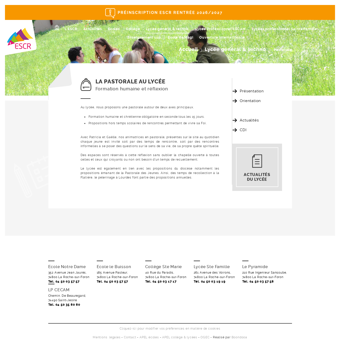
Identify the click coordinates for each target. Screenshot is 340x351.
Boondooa (239, 337)
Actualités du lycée (257, 177)
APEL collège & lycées (179, 337)
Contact (130, 337)
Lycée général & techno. (167, 29)
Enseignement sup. (144, 37)
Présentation (252, 91)
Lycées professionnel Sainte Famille (284, 29)
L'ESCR (71, 29)
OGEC (204, 337)
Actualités (92, 29)
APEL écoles (149, 337)
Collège (133, 29)
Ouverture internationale (221, 37)
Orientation (250, 101)
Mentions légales (107, 337)
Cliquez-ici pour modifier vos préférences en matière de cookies (170, 328)
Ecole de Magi (180, 37)
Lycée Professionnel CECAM (220, 29)
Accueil (188, 49)
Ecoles (114, 29)
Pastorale (248, 110)
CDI (243, 130)
